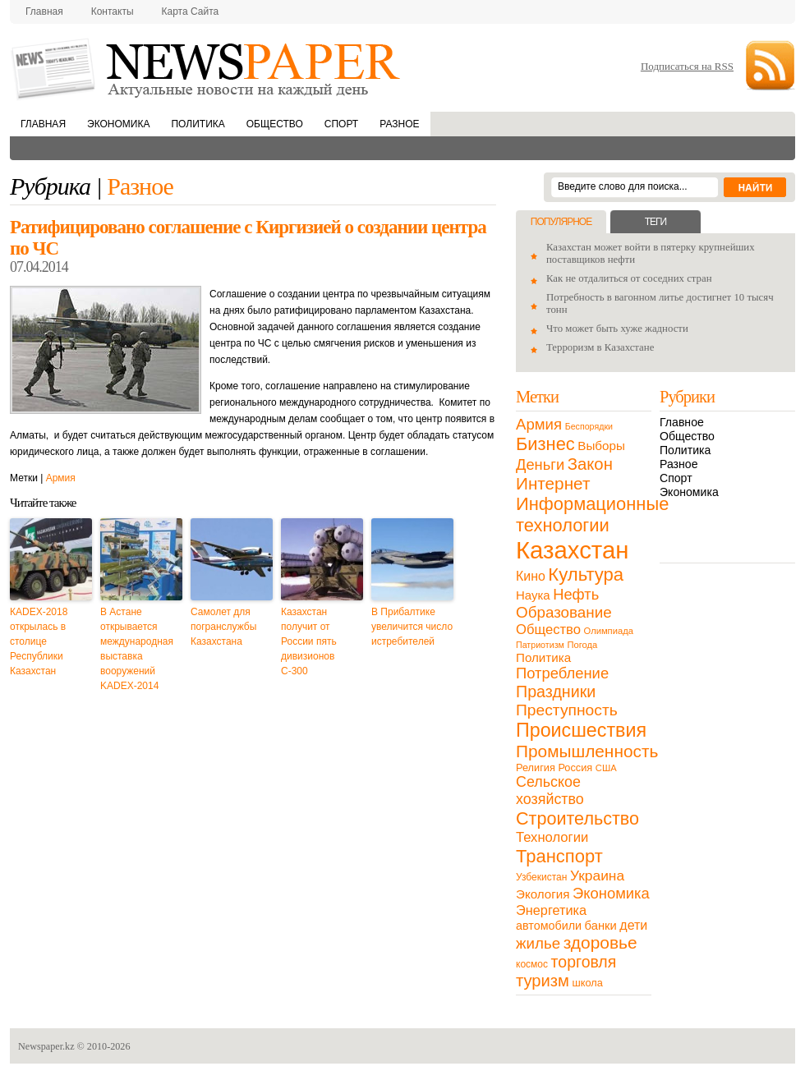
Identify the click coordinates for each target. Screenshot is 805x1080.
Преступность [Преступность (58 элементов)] (567, 710)
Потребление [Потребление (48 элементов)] (562, 673)
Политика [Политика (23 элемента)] (543, 657)
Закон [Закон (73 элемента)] (590, 464)
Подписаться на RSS (687, 66)
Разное (399, 124)
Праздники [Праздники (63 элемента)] (556, 691)
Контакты (112, 11)
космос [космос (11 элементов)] (532, 964)
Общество (274, 124)
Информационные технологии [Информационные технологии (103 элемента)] (592, 514)
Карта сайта (190, 11)
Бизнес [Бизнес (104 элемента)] (545, 444)
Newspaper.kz (46, 1046)
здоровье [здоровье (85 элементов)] (600, 942)
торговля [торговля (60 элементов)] (584, 962)
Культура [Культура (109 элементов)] (585, 574)
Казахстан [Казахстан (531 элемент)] (572, 549)
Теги (655, 221)
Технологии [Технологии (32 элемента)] (552, 837)
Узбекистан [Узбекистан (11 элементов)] (541, 877)
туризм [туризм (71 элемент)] (542, 981)
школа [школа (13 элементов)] (588, 983)
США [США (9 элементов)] (606, 768)
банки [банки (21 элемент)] (601, 925)
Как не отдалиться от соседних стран (629, 278)
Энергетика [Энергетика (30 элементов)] (551, 910)
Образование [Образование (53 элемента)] (564, 612)
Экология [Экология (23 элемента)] (542, 894)
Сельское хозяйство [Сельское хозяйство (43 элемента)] (550, 790)
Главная (44, 11)
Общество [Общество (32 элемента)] (548, 629)
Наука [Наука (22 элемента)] (533, 595)
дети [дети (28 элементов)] (633, 925)
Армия (61, 478)
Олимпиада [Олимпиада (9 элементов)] (608, 631)
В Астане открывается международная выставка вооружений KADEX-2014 (136, 649)
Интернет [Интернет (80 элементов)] (553, 483)
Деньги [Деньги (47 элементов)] (540, 464)
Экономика (118, 124)
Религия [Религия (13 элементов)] (535, 767)
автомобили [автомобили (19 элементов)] (549, 925)
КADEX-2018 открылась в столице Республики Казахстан (38, 641)
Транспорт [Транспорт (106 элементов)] (559, 856)
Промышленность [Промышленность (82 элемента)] (587, 751)
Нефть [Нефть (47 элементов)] (576, 594)
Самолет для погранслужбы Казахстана (223, 626)
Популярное (561, 221)
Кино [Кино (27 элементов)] (530, 576)
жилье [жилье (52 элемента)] (538, 943)
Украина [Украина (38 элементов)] (597, 875)
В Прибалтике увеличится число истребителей (412, 626)
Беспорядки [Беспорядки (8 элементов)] (589, 426)
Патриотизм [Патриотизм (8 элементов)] (540, 645)
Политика (197, 124)
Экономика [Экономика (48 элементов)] (611, 893)
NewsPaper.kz (207, 68)
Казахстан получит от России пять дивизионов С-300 (309, 641)
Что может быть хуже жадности (617, 328)
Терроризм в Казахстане (600, 347)
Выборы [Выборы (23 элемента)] (600, 446)
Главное (682, 422)
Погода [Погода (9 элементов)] (582, 645)
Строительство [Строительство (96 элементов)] (577, 818)
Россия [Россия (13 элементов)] (575, 767)
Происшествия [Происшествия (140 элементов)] (581, 730)
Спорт (341, 124)
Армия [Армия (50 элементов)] (539, 424)
